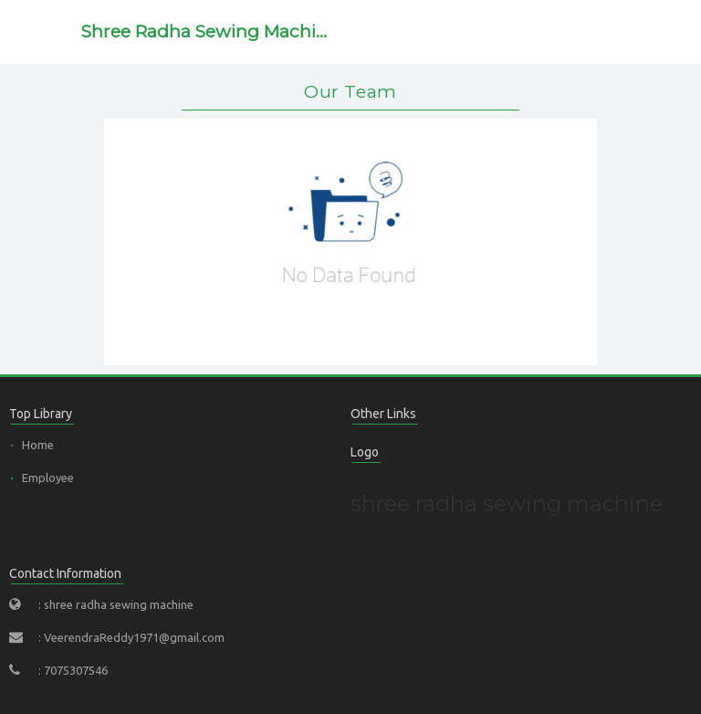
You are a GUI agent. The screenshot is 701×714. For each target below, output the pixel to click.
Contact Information (65, 573)
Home (38, 444)
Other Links (383, 413)
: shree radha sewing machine (116, 604)
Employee (48, 477)
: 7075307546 (73, 670)
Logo (364, 452)
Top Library (40, 413)
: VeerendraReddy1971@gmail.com (131, 637)
